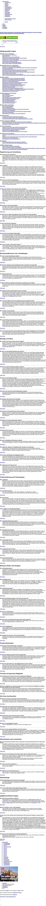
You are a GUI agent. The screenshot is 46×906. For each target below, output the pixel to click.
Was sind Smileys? (6, 96)
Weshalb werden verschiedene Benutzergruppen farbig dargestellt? (16, 111)
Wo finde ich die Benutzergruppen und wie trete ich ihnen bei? (15, 109)
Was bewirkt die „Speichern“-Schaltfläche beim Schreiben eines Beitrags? (18, 89)
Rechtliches (21, 33)
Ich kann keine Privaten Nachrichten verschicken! (12, 116)
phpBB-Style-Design (17, 892)
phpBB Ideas (23, 809)
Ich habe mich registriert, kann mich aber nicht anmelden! (14, 58)
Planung (2, 32)
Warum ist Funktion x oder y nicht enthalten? (11, 147)
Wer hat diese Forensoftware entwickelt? (11, 146)
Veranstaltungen (17, 32)
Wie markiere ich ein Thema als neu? (10, 91)
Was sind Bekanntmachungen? (9, 99)
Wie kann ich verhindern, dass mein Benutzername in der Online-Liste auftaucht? (19, 67)
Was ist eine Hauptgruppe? (8, 112)
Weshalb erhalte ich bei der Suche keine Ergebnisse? (13, 128)
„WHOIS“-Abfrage (13, 819)
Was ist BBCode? (6, 94)
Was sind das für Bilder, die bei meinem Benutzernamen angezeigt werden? (18, 71)
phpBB (6, 890)
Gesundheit (39, 32)
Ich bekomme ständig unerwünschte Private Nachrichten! (14, 117)
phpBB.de (12, 296)
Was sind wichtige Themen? (8, 100)
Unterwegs (2, 33)
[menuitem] (8, 2)
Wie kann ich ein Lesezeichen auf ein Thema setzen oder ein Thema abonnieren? (19, 136)
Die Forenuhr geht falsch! (7, 68)
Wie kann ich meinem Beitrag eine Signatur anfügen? (13, 80)
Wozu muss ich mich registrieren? (9, 54)
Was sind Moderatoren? (7, 107)
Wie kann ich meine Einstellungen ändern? (11, 66)
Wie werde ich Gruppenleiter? (8, 110)
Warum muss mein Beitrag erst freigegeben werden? (13, 90)
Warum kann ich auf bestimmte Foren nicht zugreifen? (13, 84)
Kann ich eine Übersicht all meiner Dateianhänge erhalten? (14, 143)
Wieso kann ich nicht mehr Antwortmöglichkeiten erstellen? (14, 82)
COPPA (30, 191)
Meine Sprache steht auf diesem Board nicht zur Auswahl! (14, 70)
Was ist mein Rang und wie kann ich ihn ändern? (12, 74)
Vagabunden (24, 32)
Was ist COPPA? (6, 55)
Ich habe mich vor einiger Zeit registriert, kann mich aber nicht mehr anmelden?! (19, 60)
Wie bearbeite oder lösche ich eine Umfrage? (12, 83)
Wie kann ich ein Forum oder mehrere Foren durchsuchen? (15, 127)
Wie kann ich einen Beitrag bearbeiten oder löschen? (13, 79)
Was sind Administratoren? (8, 106)
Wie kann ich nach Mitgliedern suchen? (10, 130)
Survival (34, 32)
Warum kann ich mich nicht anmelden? (10, 59)
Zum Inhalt (2, 46)
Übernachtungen (9, 33)
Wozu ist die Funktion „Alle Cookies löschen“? (12, 63)
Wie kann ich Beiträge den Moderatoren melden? (12, 88)
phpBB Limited (31, 799)
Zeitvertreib (15, 33)
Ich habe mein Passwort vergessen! (10, 61)
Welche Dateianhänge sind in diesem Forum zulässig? (14, 142)
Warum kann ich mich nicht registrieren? (10, 57)
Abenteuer (29, 32)
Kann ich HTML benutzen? (8, 95)
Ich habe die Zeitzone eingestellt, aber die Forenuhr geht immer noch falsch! (18, 69)
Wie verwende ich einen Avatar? (9, 73)
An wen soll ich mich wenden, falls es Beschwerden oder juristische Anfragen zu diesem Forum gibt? (23, 148)
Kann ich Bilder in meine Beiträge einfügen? (11, 97)
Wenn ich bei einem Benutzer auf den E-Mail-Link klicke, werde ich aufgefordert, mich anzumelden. (23, 75)
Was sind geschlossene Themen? (9, 101)
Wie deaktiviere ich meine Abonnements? (11, 138)
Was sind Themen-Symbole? (8, 102)
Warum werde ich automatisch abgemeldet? (11, 62)
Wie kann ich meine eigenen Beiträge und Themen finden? (14, 131)
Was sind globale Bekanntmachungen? (10, 98)
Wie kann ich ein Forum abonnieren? (10, 137)
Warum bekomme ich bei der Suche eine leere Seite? (13, 129)
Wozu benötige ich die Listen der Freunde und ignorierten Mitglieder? (17, 121)
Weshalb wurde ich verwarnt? (8, 86)
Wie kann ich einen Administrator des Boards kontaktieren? (14, 149)
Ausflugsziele (10, 32)
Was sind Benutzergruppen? (8, 108)
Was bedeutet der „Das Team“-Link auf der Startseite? (13, 113)
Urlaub (5, 32)
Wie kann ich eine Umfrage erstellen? (10, 81)
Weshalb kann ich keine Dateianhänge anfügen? (12, 85)
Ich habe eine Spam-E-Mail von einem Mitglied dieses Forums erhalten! (17, 118)
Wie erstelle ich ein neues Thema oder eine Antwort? (13, 78)
